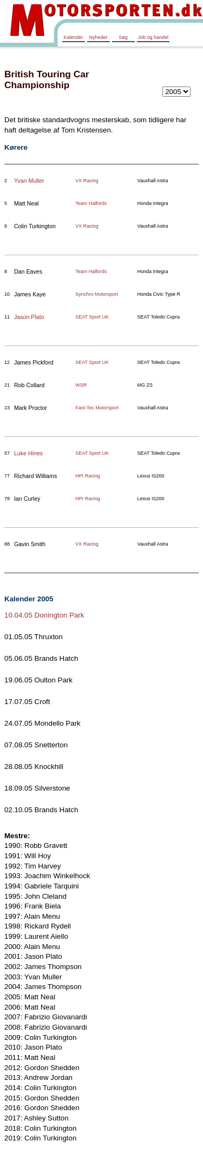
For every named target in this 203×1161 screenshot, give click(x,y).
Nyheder (98, 37)
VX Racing (87, 180)
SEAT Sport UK (92, 317)
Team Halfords (91, 203)
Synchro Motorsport (96, 294)
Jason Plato (29, 317)
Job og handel (153, 37)
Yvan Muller (29, 180)
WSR (81, 385)
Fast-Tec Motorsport (97, 407)
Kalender (73, 37)
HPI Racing (87, 476)
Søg (123, 37)
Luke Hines (28, 453)
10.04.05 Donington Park (44, 615)
